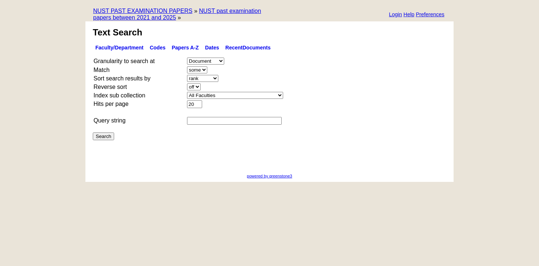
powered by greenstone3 (269, 176)
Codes (158, 48)
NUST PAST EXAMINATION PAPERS (143, 11)
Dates (212, 48)
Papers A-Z (185, 48)
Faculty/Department (119, 48)
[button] (430, 14)
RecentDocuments (248, 48)
